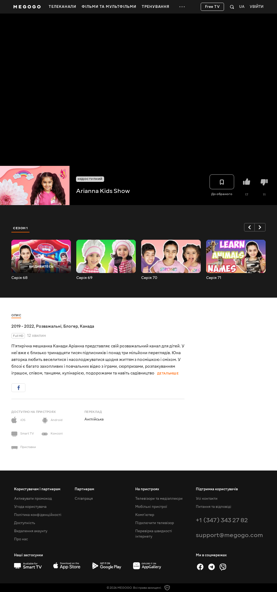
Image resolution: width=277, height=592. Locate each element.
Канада (87, 326)
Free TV (212, 6)
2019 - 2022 (22, 326)
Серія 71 (213, 277)
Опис (16, 315)
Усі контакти (206, 498)
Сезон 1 (20, 228)
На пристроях (147, 489)
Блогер (70, 326)
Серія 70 (149, 277)
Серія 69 (84, 277)
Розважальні (48, 326)
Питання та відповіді (213, 506)
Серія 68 (19, 277)
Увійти (256, 7)
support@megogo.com (229, 535)
